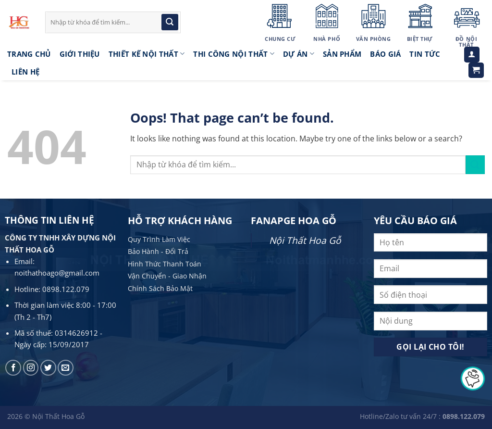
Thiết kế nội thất (147, 54)
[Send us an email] (66, 368)
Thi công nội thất (233, 54)
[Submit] (169, 22)
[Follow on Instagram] (31, 368)
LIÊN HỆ (25, 71)
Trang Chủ (29, 54)
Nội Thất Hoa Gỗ (305, 240)
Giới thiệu (80, 54)
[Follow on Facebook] (13, 368)
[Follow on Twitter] (48, 368)
